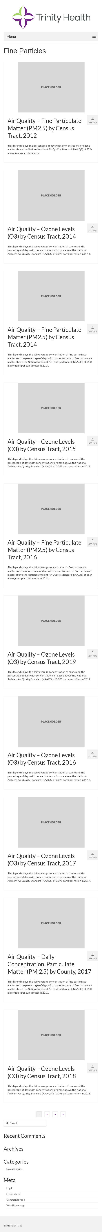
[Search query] (25, 1123)
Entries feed (13, 1193)
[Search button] (6, 1123)
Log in (9, 1188)
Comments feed (15, 1199)
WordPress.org (15, 1205)
